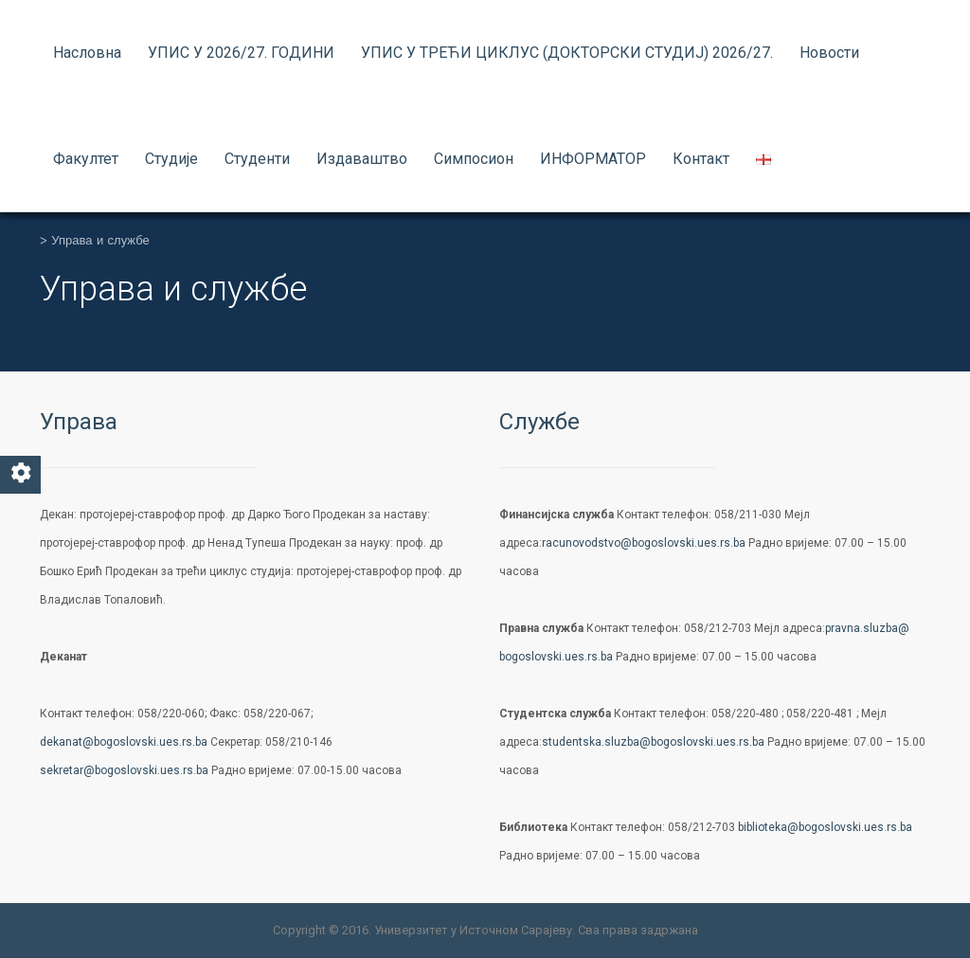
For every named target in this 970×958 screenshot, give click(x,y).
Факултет (85, 159)
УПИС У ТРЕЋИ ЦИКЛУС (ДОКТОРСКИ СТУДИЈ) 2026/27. (567, 53)
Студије (171, 159)
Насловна (87, 53)
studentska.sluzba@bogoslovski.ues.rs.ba (653, 742)
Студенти (257, 159)
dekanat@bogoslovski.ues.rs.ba (123, 742)
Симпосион (473, 159)
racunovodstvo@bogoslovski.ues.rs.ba (643, 543)
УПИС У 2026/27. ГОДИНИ (241, 53)
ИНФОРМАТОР (593, 159)
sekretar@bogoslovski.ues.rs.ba (124, 770)
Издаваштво (361, 159)
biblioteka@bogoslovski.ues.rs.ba (825, 827)
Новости (829, 53)
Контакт (701, 159)
